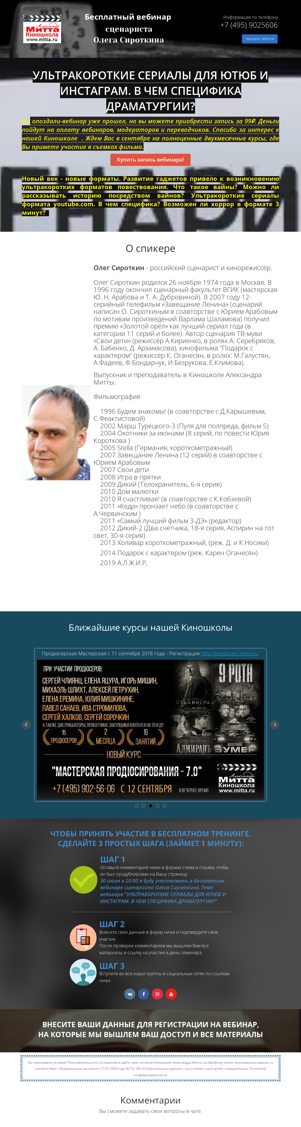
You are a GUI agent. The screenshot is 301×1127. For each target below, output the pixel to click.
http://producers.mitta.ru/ (230, 653)
